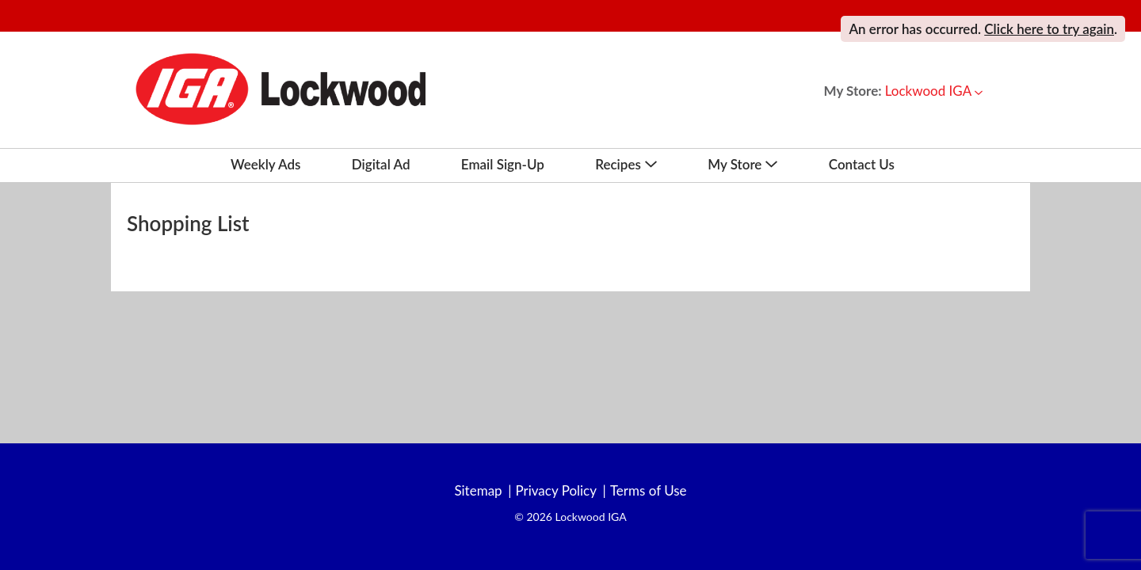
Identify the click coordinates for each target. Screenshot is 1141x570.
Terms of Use (648, 491)
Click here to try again (1049, 29)
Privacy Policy (556, 491)
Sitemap (478, 491)
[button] (934, 90)
